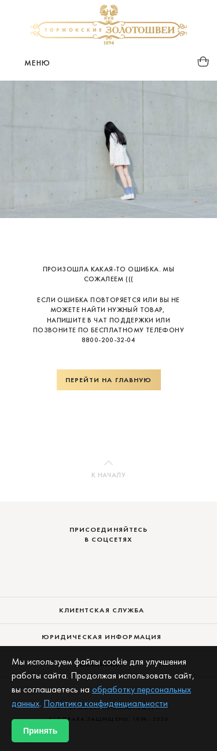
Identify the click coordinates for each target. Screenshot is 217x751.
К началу (108, 475)
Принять (40, 730)
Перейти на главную (108, 379)
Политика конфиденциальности (105, 703)
